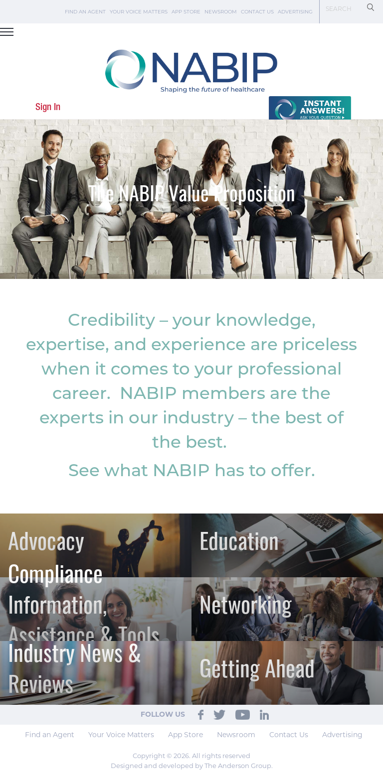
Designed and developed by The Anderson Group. (192, 766)
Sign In (47, 107)
